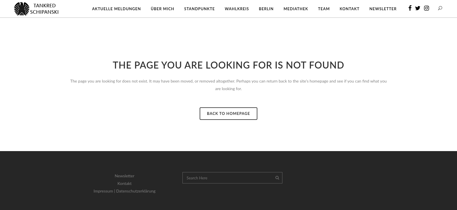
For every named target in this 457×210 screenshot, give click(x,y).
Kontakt (124, 183)
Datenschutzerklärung (136, 190)
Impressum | (105, 190)
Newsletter (124, 175)
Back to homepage (228, 113)
